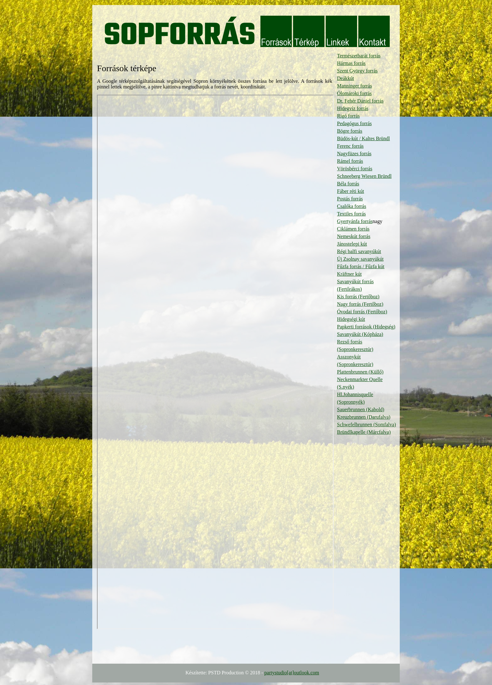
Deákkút (345, 78)
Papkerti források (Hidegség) (366, 326)
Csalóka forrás (351, 206)
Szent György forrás (357, 70)
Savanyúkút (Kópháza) (360, 334)
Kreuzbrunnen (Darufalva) (363, 417)
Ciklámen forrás (353, 228)
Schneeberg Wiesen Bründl (364, 176)
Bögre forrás (349, 131)
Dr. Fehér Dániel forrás (360, 101)
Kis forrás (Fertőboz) (358, 296)
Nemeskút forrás (353, 236)
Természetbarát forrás (359, 55)
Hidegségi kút (351, 319)
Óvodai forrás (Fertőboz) (362, 311)
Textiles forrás (351, 213)
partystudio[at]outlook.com (291, 672)
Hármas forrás (351, 63)
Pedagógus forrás (354, 123)
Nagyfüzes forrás (354, 153)
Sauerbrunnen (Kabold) (360, 409)
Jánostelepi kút (352, 244)
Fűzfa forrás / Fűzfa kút (360, 266)
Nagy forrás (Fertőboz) (360, 304)
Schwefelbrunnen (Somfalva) (366, 424)
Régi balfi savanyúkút (359, 251)
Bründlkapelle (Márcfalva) (364, 432)
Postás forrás (350, 198)
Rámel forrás (350, 161)
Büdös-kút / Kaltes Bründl (363, 138)
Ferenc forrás (350, 146)
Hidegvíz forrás (352, 108)
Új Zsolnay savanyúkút (360, 259)
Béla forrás (348, 183)
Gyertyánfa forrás (354, 221)
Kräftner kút (349, 274)
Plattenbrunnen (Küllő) (360, 371)
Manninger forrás (354, 85)
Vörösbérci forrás (354, 168)
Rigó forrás (348, 116)
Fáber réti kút (350, 191)
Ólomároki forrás (354, 93)
